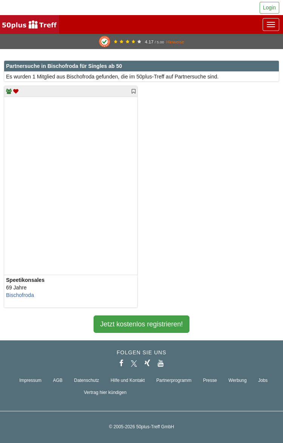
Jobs (263, 380)
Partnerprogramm (173, 380)
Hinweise (175, 41)
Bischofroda (20, 295)
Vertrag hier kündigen (105, 392)
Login (269, 8)
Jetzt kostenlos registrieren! (141, 324)
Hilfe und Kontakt (128, 380)
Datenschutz (86, 380)
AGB (58, 380)
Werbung (238, 380)
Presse (210, 380)
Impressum (30, 380)
